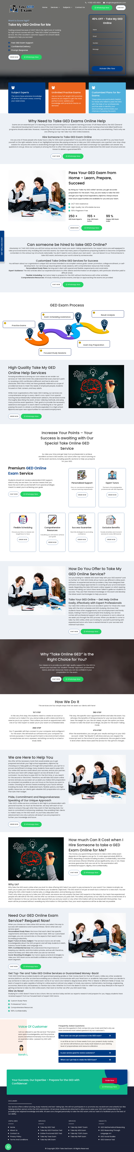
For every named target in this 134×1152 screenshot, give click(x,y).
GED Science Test (108, 1139)
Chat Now (56, 156)
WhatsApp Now (102, 7)
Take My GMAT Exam (78, 1127)
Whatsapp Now (73, 156)
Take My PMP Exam (78, 1136)
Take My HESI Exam (78, 1130)
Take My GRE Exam (48, 1139)
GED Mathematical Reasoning (113, 1127)
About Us (13, 1130)
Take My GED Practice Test (51, 1130)
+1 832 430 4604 (93, 2)
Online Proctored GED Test (51, 1133)
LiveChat (120, 8)
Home (44, 7)
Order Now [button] (14, 57)
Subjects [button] (67, 7)
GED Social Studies (108, 1136)
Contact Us (80, 7)
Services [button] (55, 7)
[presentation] (107, 60)
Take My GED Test (47, 1127)
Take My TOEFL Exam (78, 1133)
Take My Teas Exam (48, 1136)
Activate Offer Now (107, 69)
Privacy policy (15, 1136)
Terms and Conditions (19, 1139)
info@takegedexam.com (114, 2)
